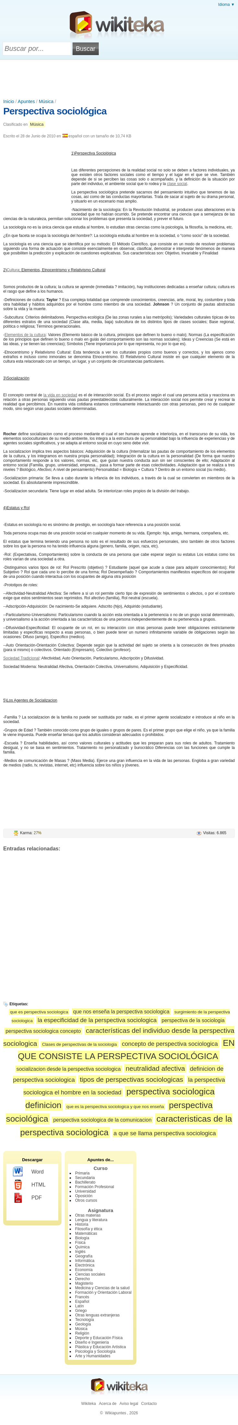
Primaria (82, 1173)
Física (80, 1242)
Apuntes (26, 101)
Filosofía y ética (88, 1229)
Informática (84, 1260)
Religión (82, 1333)
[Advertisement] (119, 78)
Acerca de (108, 1403)
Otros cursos (86, 1200)
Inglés (80, 1251)
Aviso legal (128, 1403)
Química (82, 1247)
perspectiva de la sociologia (193, 1020)
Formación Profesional (94, 1187)
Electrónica (84, 1265)
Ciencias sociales (90, 1274)
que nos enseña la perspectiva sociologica (121, 1011)
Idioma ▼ (226, 4)
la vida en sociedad (60, 395)
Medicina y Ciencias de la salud (102, 1288)
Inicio (8, 101)
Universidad (85, 1191)
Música (46, 101)
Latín (79, 1306)
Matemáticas (86, 1233)
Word (28, 1172)
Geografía (83, 1256)
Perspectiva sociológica (55, 111)
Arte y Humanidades (92, 1356)
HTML (29, 1185)
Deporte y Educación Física (99, 1338)
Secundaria (85, 1177)
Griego (81, 1310)
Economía (84, 1269)
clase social (177, 183)
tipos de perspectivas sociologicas (131, 1079)
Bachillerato (85, 1182)
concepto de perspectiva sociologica (170, 1043)
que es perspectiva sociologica (39, 1012)
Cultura (13, 270)
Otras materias (88, 1215)
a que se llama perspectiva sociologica (165, 1133)
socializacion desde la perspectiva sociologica (69, 1069)
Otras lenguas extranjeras (97, 1315)
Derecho (82, 1279)
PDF (27, 1198)
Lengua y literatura (91, 1220)
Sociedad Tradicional (21, 658)
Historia (81, 1224)
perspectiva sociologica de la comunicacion (102, 1120)
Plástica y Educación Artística (100, 1347)
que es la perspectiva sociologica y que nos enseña (115, 1106)
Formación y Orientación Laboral (103, 1292)
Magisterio (84, 1283)
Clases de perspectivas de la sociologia (79, 1044)
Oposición (83, 1196)
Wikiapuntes (115, 1413)
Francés (82, 1297)
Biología (82, 1238)
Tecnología (84, 1319)
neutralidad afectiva (155, 1068)
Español (82, 1301)
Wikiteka (88, 1403)
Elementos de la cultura (25, 335)
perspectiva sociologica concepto (43, 1031)
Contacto (149, 1403)
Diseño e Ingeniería (92, 1342)
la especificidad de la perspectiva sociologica (97, 1020)
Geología (83, 1324)
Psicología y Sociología (95, 1351)
